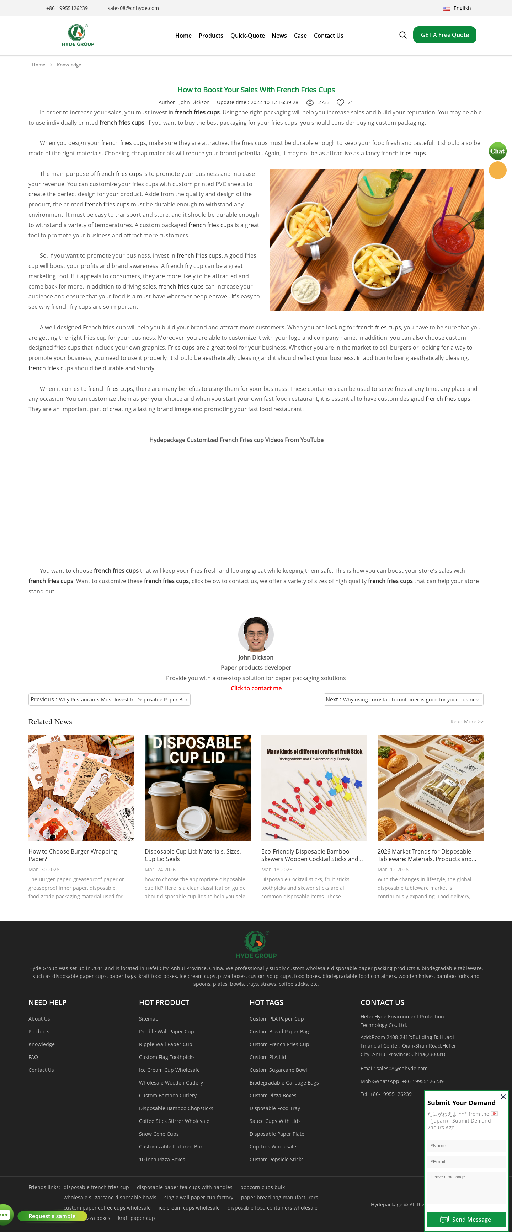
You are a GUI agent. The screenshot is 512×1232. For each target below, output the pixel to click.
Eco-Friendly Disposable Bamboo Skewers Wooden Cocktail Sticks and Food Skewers (309, 855)
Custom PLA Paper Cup (277, 1018)
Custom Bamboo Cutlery (168, 1095)
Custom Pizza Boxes (273, 1095)
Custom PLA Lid (268, 1057)
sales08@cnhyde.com (133, 8)
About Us (39, 1018)
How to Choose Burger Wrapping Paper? (72, 855)
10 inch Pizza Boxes (162, 1159)
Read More (467, 721)
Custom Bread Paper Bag (279, 1031)
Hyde (498, 170)
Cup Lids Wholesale (273, 1146)
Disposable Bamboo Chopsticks (176, 1108)
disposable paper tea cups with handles (185, 1187)
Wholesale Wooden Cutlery (171, 1082)
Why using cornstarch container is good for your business (412, 699)
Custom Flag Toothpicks (167, 1057)
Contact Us (41, 1069)
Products (38, 1031)
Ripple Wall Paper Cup (165, 1044)
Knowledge (69, 64)
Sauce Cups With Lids (275, 1121)
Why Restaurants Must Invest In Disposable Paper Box (123, 699)
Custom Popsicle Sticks (277, 1159)
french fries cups (123, 143)
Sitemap (149, 1018)
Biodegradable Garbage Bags (284, 1082)
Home (38, 64)
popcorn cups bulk (262, 1187)
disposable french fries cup (96, 1187)
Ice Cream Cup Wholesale (169, 1069)
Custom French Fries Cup (279, 1044)
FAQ (33, 1057)
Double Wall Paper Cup (166, 1031)
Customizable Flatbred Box (171, 1146)
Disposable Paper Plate (277, 1133)
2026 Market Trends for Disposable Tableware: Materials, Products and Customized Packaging (425, 855)
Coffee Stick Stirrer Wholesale (174, 1121)
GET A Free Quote (445, 35)
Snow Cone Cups (159, 1133)
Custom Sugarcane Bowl (278, 1069)
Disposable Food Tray (275, 1108)
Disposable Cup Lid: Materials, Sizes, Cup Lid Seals (193, 855)
